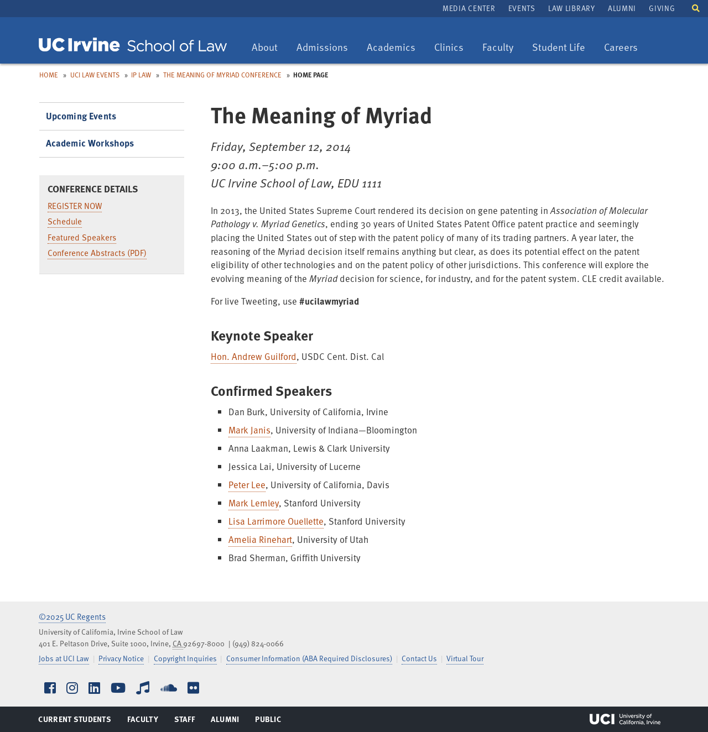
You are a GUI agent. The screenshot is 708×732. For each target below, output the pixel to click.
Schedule (65, 221)
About (268, 48)
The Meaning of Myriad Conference (222, 75)
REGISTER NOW (75, 206)
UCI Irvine (625, 719)
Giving (662, 8)
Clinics (453, 48)
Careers (624, 48)
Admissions (322, 48)
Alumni (622, 8)
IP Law (141, 75)
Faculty (502, 48)
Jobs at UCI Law (64, 658)
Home (48, 75)
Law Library (571, 8)
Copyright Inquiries (185, 658)
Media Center (468, 8)
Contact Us (419, 658)
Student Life (558, 48)
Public (268, 721)
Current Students (74, 721)
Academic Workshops (90, 143)
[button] (696, 7)
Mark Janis (249, 430)
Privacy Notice (121, 658)
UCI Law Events (94, 75)
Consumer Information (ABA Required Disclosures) (309, 658)
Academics (390, 48)
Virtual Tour (464, 658)
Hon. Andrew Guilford (253, 356)
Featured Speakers (82, 237)
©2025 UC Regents (72, 616)
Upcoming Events (81, 116)
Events (521, 8)
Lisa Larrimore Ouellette (276, 521)
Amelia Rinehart (260, 539)
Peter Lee (247, 485)
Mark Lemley (253, 503)
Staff (188, 721)
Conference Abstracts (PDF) (97, 253)
